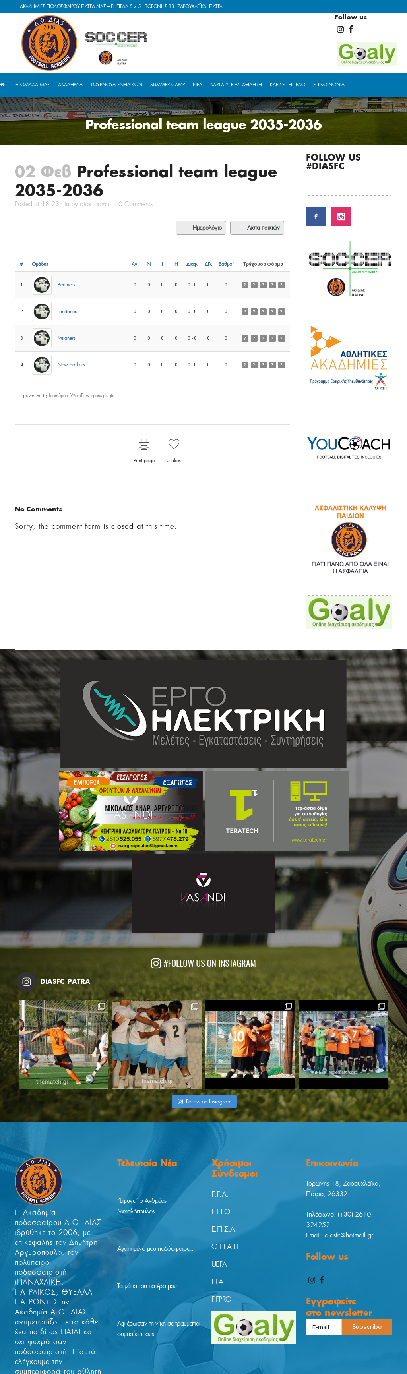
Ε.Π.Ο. (221, 1126)
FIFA (217, 1196)
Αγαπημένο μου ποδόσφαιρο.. (155, 1163)
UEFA (219, 1178)
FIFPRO (221, 1213)
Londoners (68, 311)
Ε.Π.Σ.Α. (224, 1143)
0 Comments (135, 204)
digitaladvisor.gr (193, 1361)
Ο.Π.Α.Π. (225, 1161)
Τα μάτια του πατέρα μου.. (148, 1200)
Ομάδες (40, 264)
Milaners (67, 338)
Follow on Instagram (204, 1015)
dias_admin (95, 204)
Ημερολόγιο (201, 227)
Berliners (66, 285)
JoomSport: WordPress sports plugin (81, 395)
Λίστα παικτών (257, 227)
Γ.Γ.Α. (219, 1108)
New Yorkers (71, 365)
